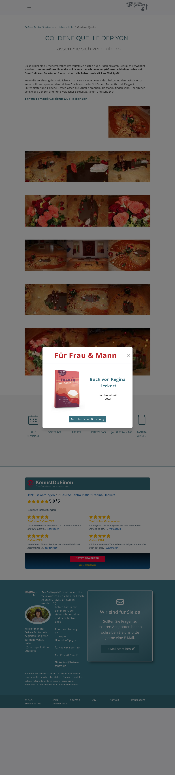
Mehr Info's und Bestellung (87, 419)
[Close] (128, 355)
